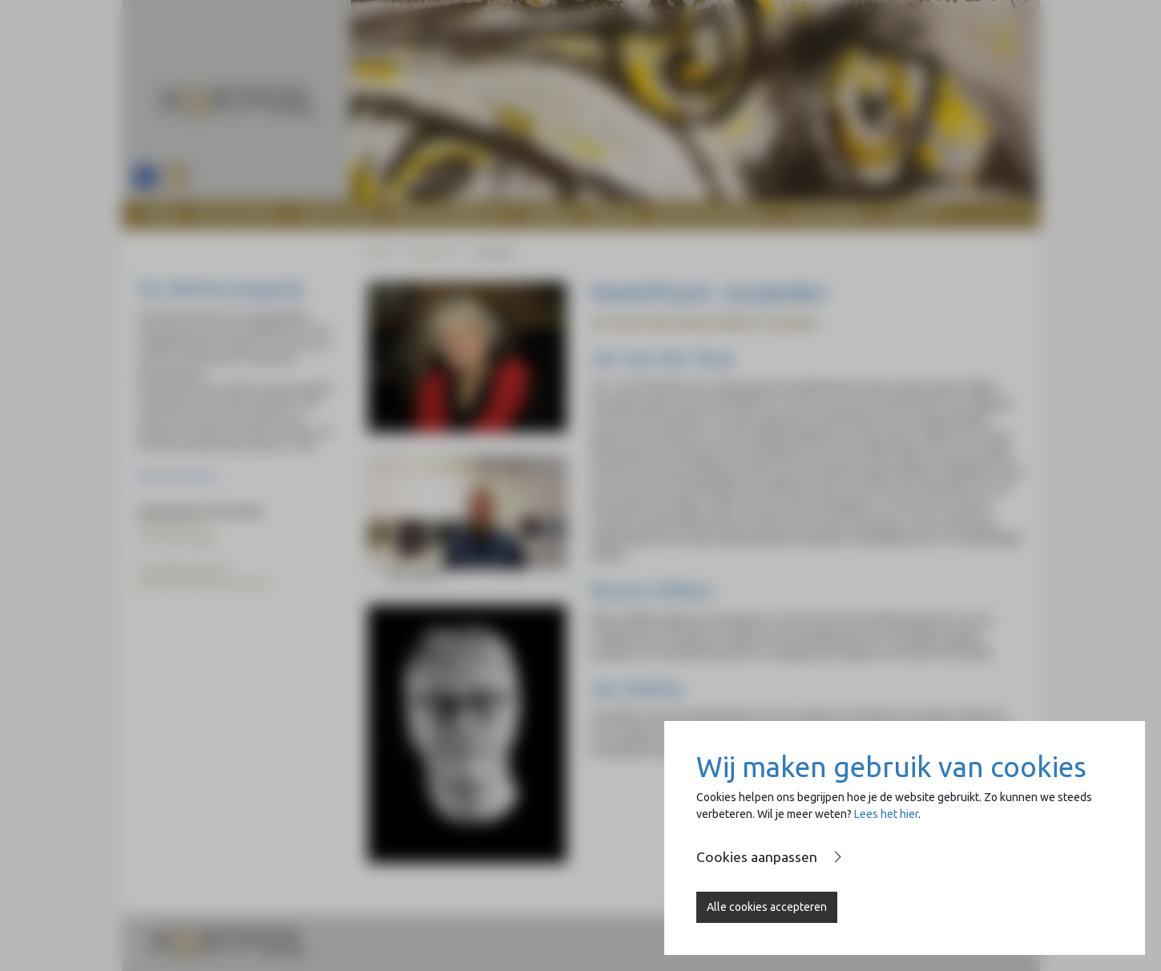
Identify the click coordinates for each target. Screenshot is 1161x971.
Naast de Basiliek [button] (707, 214)
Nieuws (613, 214)
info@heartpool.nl (188, 568)
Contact (914, 214)
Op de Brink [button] (826, 214)
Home (162, 214)
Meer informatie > (179, 476)
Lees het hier (886, 814)
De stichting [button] (235, 214)
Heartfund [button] (334, 214)
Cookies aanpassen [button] (756, 856)
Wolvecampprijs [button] (448, 214)
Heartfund (431, 253)
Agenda (550, 214)
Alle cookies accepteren (767, 906)
